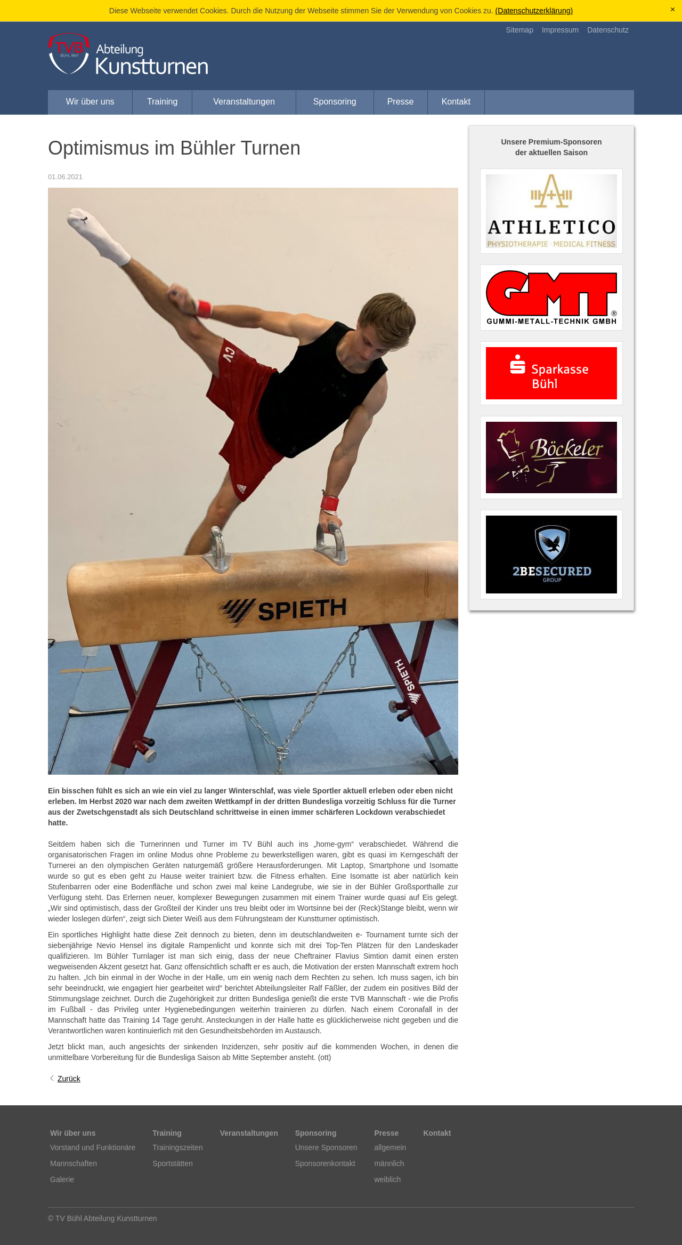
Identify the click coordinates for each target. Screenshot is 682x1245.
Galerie (62, 1179)
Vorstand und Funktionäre (92, 1147)
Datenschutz (608, 30)
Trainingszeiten (177, 1147)
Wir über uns (90, 101)
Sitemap (519, 30)
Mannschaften (73, 1163)
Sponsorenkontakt (325, 1163)
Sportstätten (172, 1163)
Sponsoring (334, 101)
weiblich (387, 1179)
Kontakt (456, 101)
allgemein (390, 1147)
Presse (400, 101)
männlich (389, 1163)
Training (162, 101)
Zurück (69, 1078)
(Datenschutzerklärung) (534, 10)
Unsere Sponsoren (326, 1147)
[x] (673, 9)
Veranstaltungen (244, 101)
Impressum (560, 30)
